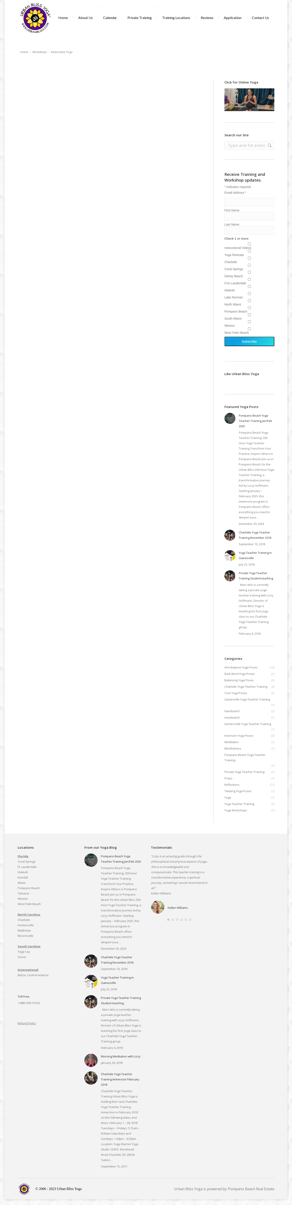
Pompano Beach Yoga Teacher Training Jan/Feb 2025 (255, 426)
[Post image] (229, 424)
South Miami (233, 324)
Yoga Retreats (234, 260)
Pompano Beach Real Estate (251, 1194)
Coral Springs (233, 275)
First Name (231, 216)
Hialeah (229, 296)
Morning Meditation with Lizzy (120, 1062)
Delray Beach (233, 282)
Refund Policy (27, 1029)
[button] (168, 925)
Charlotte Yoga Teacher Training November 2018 (255, 540)
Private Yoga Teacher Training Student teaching (256, 581)
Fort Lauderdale (235, 289)
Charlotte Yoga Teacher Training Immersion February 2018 (120, 1085)
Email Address (235, 198)
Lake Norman (233, 303)
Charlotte (230, 267)
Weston (229, 331)
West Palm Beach (236, 338)
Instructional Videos (237, 253)
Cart (259, 3)
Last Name (231, 230)
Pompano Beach (235, 317)
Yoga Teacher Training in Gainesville (255, 561)
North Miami (232, 310)
